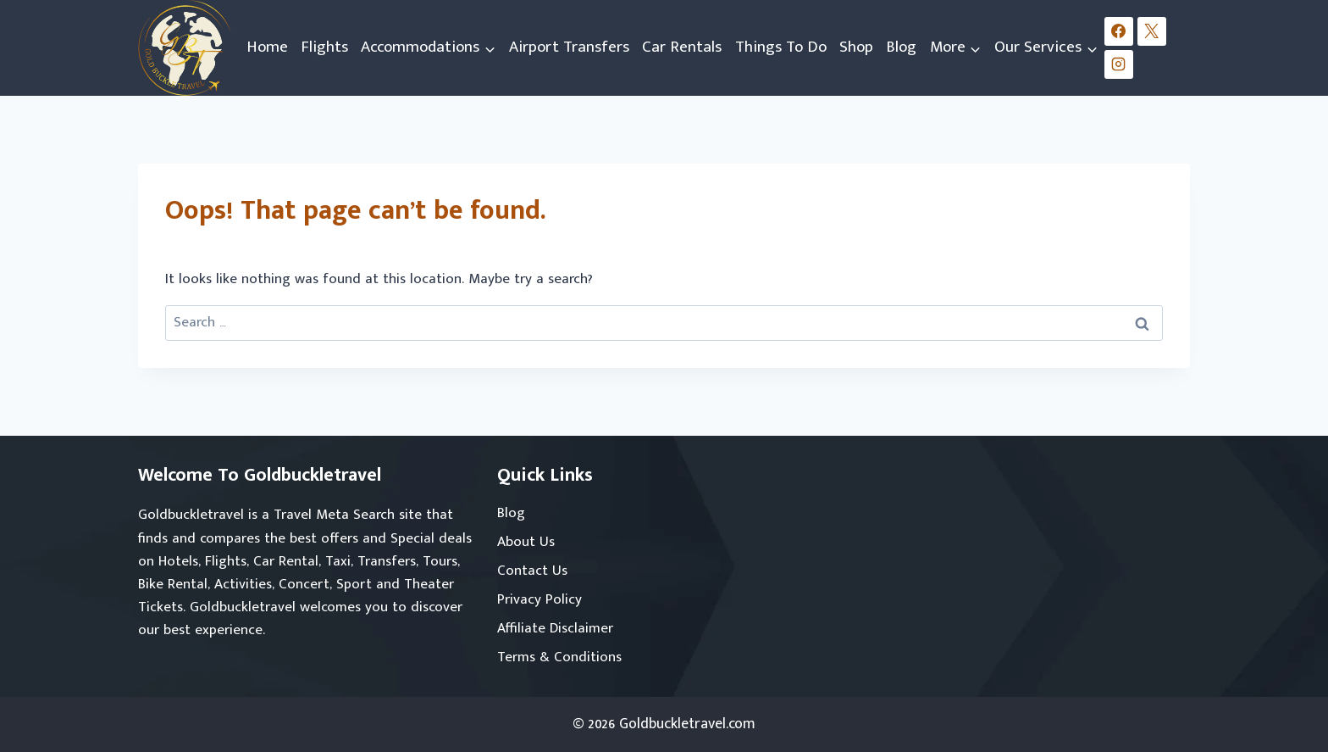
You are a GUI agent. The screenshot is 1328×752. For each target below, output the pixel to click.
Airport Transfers (569, 47)
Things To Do (781, 47)
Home (267, 47)
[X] (1151, 31)
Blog (901, 47)
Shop (856, 47)
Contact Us (532, 570)
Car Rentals (682, 47)
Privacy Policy (539, 599)
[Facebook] (1118, 31)
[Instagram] (1118, 64)
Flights (324, 47)
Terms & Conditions (559, 657)
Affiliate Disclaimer (555, 628)
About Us (526, 542)
